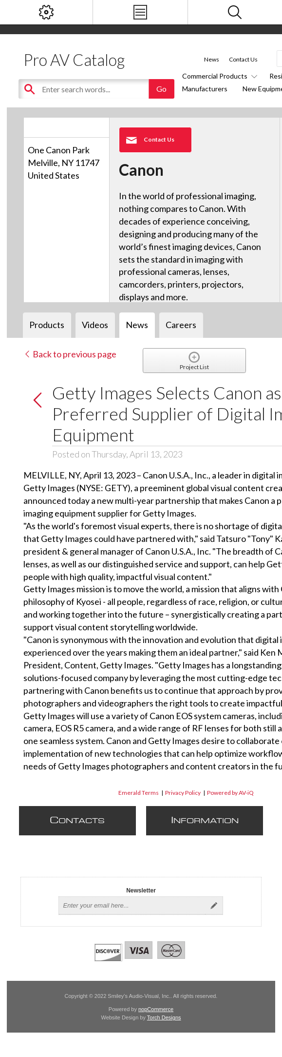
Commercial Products (218, 76)
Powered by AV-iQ (230, 792)
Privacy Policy (183, 792)
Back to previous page (69, 354)
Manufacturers (204, 88)
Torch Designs (164, 1017)
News (211, 59)
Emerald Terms (138, 792)
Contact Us (243, 59)
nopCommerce (155, 1009)
